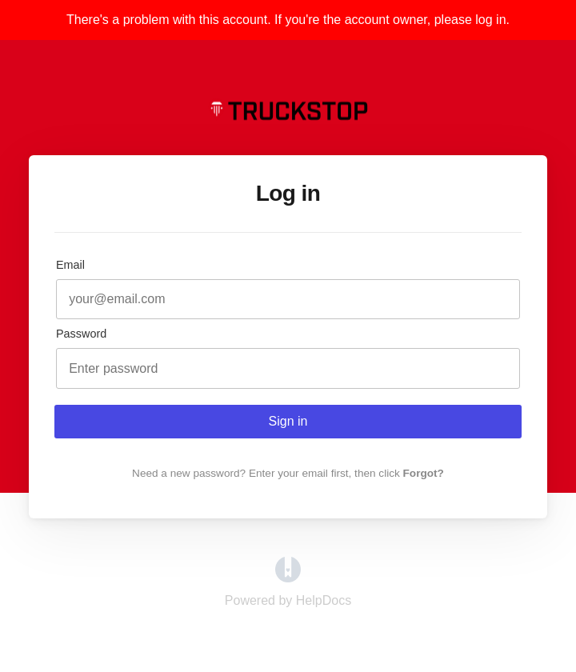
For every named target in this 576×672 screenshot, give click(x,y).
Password (81, 333)
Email (70, 264)
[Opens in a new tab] (288, 578)
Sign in (288, 421)
